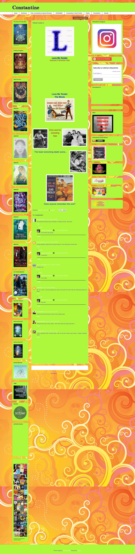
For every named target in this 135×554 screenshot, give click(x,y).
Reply (38, 224)
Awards (106, 13)
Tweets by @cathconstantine (100, 107)
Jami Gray (16, 436)
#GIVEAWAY (59, 13)
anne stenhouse (41, 242)
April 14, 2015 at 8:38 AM (49, 287)
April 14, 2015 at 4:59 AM (52, 242)
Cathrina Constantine (46, 230)
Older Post (83, 368)
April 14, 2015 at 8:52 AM (51, 311)
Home (15, 13)
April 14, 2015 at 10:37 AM (52, 321)
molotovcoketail (67, 550)
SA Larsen (16, 451)
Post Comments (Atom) (63, 373)
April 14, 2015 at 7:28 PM (51, 331)
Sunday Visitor (41, 219)
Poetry (88, 13)
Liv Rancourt (17, 445)
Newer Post (36, 368)
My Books (24, 13)
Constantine (25, 8)
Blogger (79, 550)
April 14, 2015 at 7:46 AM (53, 264)
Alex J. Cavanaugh (42, 264)
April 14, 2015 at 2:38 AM (51, 219)
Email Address (97, 73)
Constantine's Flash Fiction (74, 13)
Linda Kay (39, 287)
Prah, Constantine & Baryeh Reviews (41, 13)
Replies (40, 227)
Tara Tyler (16, 454)
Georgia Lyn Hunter (19, 433)
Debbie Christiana (18, 430)
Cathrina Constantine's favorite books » (19, 539)
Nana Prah (16, 448)
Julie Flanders (40, 311)
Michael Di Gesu (41, 321)
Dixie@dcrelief (41, 331)
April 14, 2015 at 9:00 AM (61, 230)
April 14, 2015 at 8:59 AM (61, 275)
